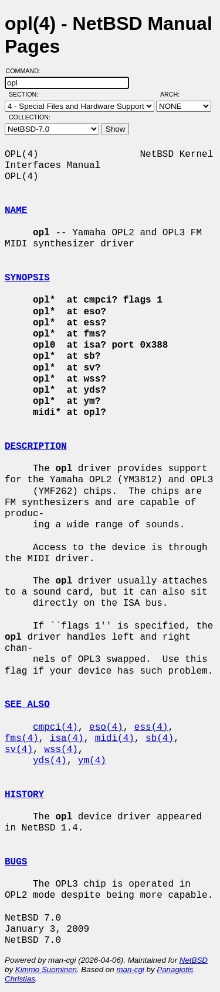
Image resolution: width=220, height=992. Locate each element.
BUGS (16, 862)
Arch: (175, 94)
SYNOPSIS (27, 278)
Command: (27, 70)
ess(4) (151, 727)
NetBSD (194, 960)
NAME (16, 210)
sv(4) (19, 749)
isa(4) (67, 738)
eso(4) (106, 727)
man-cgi (130, 969)
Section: (26, 94)
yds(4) (50, 760)
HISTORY (24, 794)
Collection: (29, 117)
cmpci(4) (55, 727)
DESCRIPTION (36, 446)
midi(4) (114, 738)
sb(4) (159, 738)
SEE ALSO (27, 704)
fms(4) (22, 738)
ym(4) (92, 760)
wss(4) (61, 749)
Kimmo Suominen (46, 969)
